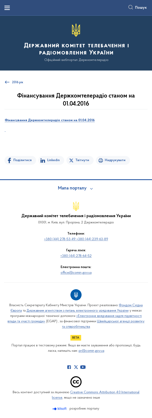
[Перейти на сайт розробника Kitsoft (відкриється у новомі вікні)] (60, 408)
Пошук (141, 8)
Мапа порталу (72, 188)
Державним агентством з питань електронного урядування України (78, 310)
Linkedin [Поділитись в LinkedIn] (53, 160)
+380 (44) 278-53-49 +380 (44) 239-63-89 (76, 239)
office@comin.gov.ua (76, 273)
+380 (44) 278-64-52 (76, 256)
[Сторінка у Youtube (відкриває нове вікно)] (83, 367)
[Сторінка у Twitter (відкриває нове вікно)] (76, 367)
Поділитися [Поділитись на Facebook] (22, 160)
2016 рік (17, 82)
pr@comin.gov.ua (91, 351)
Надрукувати (115, 160)
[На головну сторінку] (76, 42)
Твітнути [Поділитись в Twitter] (82, 160)
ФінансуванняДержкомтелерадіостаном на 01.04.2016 (50, 120)
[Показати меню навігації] (7, 7)
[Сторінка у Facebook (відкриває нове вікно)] (69, 367)
